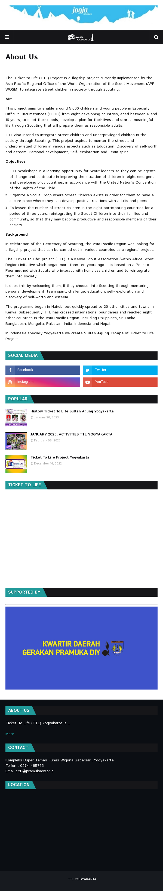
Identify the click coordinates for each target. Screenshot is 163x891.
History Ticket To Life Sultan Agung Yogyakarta (72, 411)
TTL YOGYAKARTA (82, 879)
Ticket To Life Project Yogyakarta (59, 457)
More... (11, 734)
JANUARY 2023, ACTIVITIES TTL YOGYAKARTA (71, 434)
